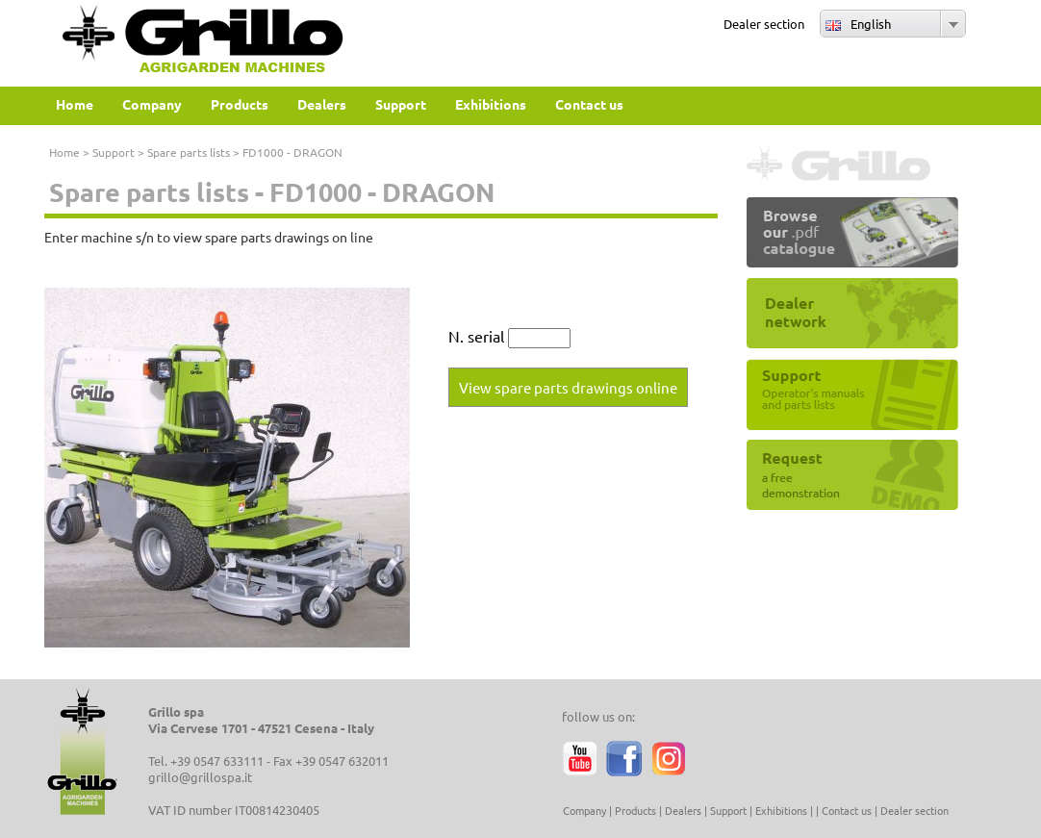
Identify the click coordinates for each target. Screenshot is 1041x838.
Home (64, 152)
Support (113, 152)
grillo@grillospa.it (200, 777)
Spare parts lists (188, 152)
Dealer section (764, 23)
